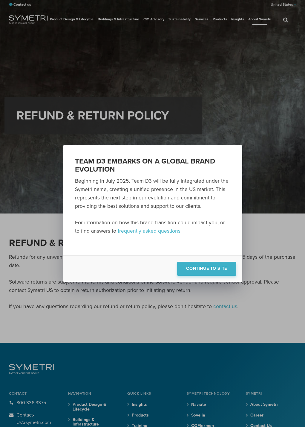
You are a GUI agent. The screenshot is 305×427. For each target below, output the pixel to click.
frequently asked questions (149, 231)
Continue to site (206, 268)
